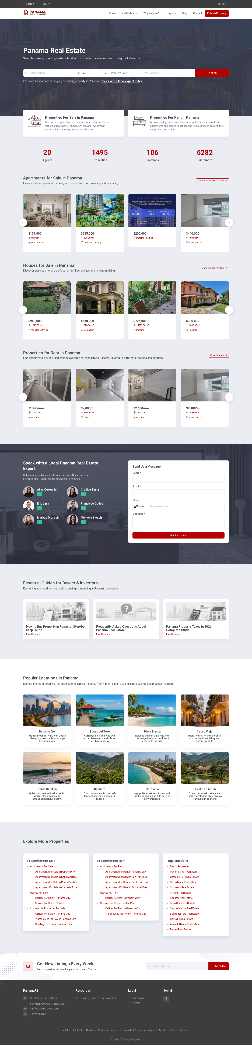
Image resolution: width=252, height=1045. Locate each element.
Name (136, 472)
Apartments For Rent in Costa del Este (126, 887)
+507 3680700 (34, 1014)
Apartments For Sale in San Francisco (56, 877)
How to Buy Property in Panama (102, 1030)
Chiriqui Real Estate (180, 892)
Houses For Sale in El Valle (49, 903)
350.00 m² (87, 412)
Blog (184, 13)
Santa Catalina (47, 789)
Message (138, 513)
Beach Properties (179, 866)
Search (212, 73)
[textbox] (126, 73)
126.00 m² (87, 238)
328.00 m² (87, 325)
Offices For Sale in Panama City (52, 913)
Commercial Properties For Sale (47, 908)
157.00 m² (139, 412)
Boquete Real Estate (181, 898)
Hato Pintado (36, 242)
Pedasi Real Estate (180, 929)
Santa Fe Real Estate (181, 919)
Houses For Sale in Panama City (52, 898)
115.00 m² (34, 412)
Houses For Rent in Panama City (123, 898)
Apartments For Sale (41, 866)
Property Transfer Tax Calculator (98, 998)
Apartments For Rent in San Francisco (126, 877)
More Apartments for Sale (212, 180)
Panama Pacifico (143, 238)
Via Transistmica (38, 330)
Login (221, 4)
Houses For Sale (39, 892)
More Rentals (218, 355)
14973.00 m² (141, 325)
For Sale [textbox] (81, 73)
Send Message (178, 535)
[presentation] (23, 222)
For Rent (77, 1030)
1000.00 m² (193, 325)
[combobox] (92, 73)
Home (112, 13)
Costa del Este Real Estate (184, 877)
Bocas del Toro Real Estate (185, 913)
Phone (136, 500)
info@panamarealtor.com (41, 1008)
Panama (138, 330)
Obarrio (33, 417)
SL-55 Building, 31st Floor (40, 998)
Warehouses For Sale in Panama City (55, 919)
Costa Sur (87, 330)
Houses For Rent (109, 892)
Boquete (99, 789)
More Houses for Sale (214, 268)
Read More (33, 634)
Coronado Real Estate (182, 887)
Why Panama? (153, 13)
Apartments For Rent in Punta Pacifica (126, 882)
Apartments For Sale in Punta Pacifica (56, 882)
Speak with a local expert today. (121, 81)
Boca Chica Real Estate (182, 903)
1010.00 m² (35, 325)
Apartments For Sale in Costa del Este (56, 887)
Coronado (152, 789)
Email (136, 486)
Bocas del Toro (100, 731)
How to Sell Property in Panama (139, 1030)
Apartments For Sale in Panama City (55, 871)
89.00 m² (34, 238)
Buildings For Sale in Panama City (53, 924)
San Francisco (194, 242)
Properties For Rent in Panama (174, 117)
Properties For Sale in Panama (69, 117)
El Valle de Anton (205, 789)
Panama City (47, 731)
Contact (197, 13)
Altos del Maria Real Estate (185, 924)
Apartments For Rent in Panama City (125, 871)
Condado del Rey (91, 242)
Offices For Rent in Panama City (123, 908)
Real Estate (130, 13)
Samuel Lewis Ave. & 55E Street (47, 1003)
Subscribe (218, 966)
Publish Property (217, 13)
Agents (172, 13)
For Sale (65, 1030)
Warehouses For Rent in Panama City (125, 913)
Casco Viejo (205, 731)
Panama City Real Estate (183, 871)
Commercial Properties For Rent (117, 903)
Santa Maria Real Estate (183, 882)
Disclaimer (136, 998)
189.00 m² (192, 238)
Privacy (134, 1003)
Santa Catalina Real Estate (185, 908)
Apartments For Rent (111, 866)
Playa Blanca (152, 731)
